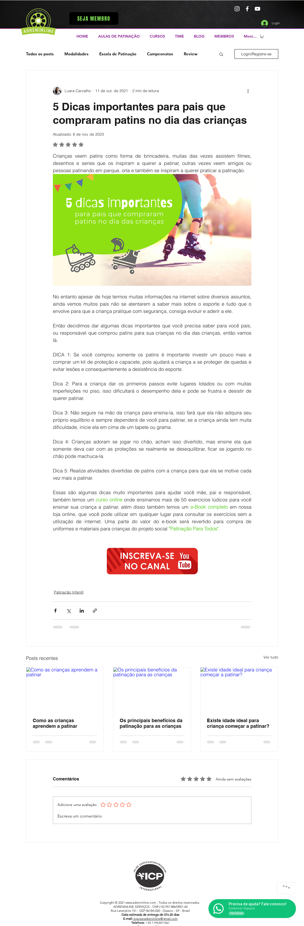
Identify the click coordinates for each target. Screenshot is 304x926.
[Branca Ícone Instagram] (237, 8)
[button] (93, 18)
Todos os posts (40, 54)
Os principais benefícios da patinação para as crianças (151, 723)
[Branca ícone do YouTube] (257, 8)
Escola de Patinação (117, 54)
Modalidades (76, 54)
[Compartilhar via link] (94, 610)
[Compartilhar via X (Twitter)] (68, 610)
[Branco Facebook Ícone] (247, 8)
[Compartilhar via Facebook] (55, 610)
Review (190, 54)
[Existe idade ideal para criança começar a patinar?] (239, 689)
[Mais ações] (248, 91)
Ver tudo (270, 657)
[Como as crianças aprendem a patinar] (65, 689)
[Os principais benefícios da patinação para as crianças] (152, 689)
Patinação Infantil (68, 592)
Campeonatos (160, 54)
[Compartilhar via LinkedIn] (81, 610)
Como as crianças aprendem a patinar (55, 723)
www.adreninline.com (141, 902)
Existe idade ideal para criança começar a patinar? (238, 723)
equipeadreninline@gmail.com (155, 919)
